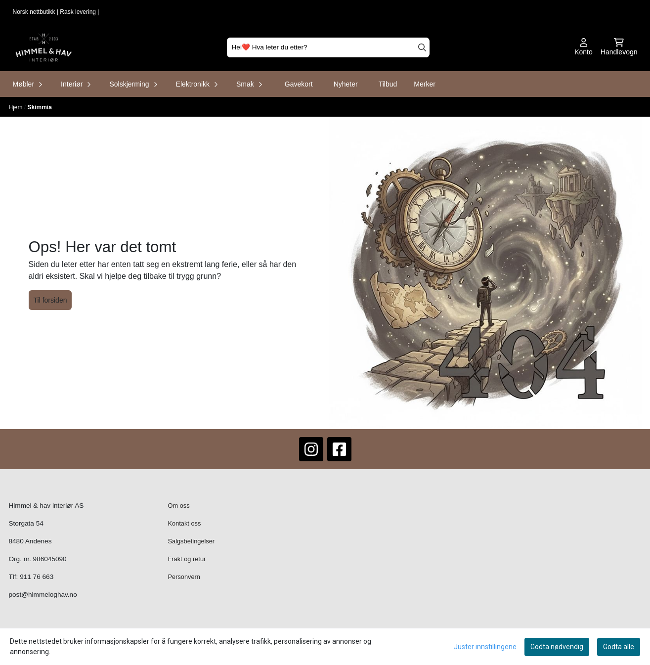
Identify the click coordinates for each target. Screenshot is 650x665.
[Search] (422, 47)
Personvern (184, 576)
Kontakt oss (184, 523)
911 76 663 (36, 576)
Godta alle (618, 647)
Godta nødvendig (556, 647)
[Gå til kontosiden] (583, 47)
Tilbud (388, 84)
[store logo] (44, 47)
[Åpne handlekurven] (619, 47)
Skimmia (40, 107)
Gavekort (299, 84)
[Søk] (328, 47)
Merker (424, 84)
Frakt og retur (187, 559)
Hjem (16, 107)
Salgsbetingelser (191, 541)
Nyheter (346, 84)
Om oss (179, 505)
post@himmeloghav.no (43, 594)
